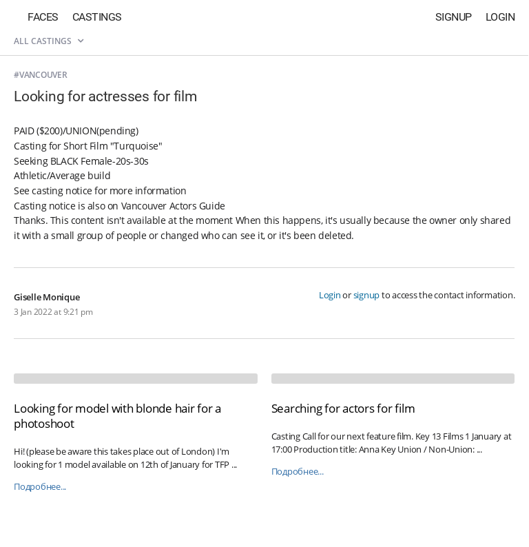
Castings (97, 16)
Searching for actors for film (343, 408)
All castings (48, 41)
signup (366, 295)
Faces (43, 16)
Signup (453, 16)
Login (500, 16)
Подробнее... (40, 487)
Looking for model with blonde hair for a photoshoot (117, 415)
